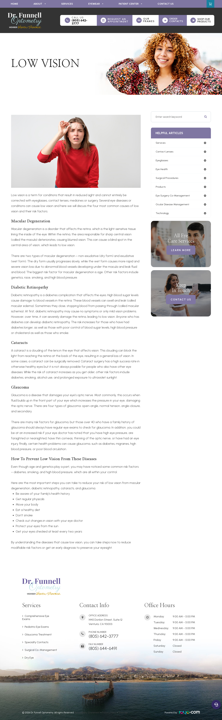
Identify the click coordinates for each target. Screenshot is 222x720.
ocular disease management (174, 206)
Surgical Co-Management (41, 650)
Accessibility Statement (87, 712)
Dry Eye (29, 657)
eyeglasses (162, 161)
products (161, 188)
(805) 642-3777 (79, 22)
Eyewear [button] (95, 3)
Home (14, 3)
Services (67, 3)
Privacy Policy (109, 712)
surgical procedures (168, 179)
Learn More (181, 253)
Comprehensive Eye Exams (35, 617)
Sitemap (123, 712)
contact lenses (165, 152)
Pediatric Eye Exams (37, 626)
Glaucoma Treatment (38, 634)
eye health (162, 170)
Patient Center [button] (130, 3)
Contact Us (166, 3)
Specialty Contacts (36, 642)
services (161, 143)
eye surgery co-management (174, 197)
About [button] (39, 3)
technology (163, 216)
